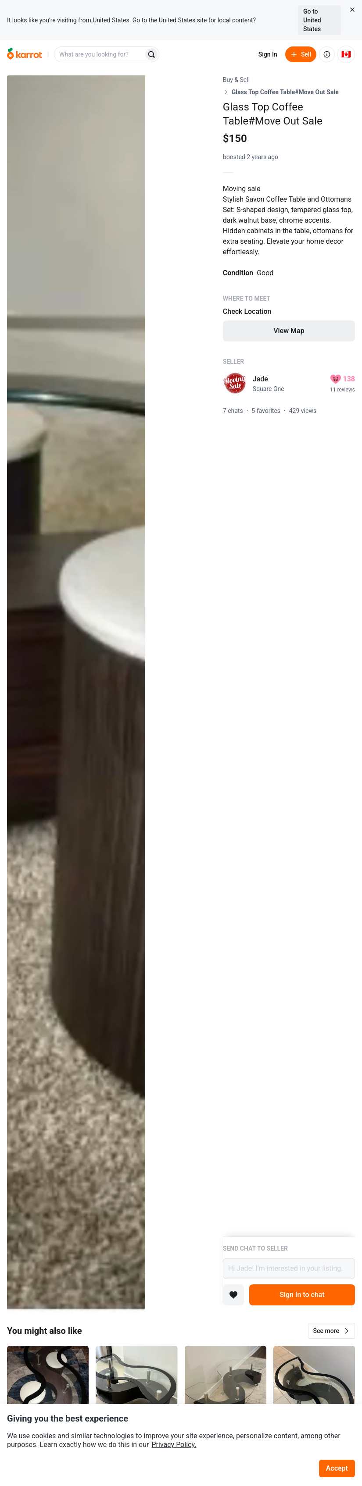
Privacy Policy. (173, 1444)
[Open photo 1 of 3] (76, 693)
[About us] (327, 54)
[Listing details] (289, 656)
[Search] (151, 54)
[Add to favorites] (233, 1294)
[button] (331, 1331)
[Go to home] (24, 54)
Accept (337, 1468)
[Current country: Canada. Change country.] (346, 54)
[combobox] (99, 54)
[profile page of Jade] (235, 383)
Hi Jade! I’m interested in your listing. (289, 1268)
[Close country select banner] (352, 10)
